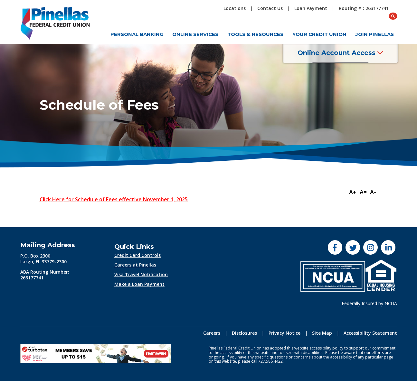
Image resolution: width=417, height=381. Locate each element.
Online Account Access (345, 54)
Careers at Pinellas (135, 265)
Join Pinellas (374, 34)
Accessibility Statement (370, 333)
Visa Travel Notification (141, 274)
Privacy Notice (284, 333)
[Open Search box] (393, 8)
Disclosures (244, 333)
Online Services (195, 34)
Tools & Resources (255, 34)
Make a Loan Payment (139, 284)
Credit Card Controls (137, 255)
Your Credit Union (319, 34)
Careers (211, 333)
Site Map (322, 333)
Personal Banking (137, 34)
